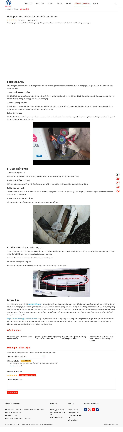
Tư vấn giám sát (73, 410)
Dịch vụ (50, 3)
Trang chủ (28, 3)
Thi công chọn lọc (73, 412)
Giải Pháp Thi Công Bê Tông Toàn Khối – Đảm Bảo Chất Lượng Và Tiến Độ (101, 338)
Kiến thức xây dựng (82, 3)
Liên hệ (95, 3)
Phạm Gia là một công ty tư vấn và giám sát (22, 319)
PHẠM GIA (53, 403)
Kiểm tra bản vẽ (73, 420)
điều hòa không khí (34, 304)
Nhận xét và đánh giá (14, 371)
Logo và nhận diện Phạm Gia (57, 413)
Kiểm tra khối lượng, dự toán (75, 416)
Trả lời (12, 366)
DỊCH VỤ (71, 403)
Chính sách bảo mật (56, 417)
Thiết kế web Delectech (111, 424)
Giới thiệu (40, 3)
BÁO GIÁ (60, 3)
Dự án (68, 3)
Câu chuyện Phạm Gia (57, 410)
